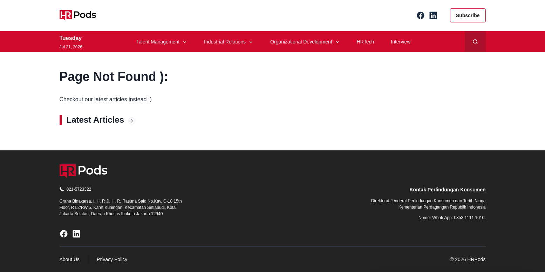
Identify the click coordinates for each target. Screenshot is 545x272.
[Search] (475, 41)
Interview (400, 42)
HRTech (365, 42)
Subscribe (468, 15)
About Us (70, 259)
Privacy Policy (112, 259)
